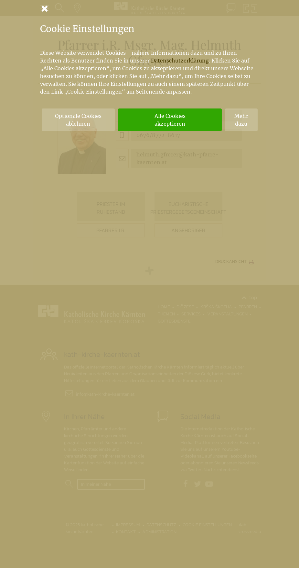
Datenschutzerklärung (180, 60)
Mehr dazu (241, 120)
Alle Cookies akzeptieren (170, 120)
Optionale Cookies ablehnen (78, 120)
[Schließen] (149, 8)
